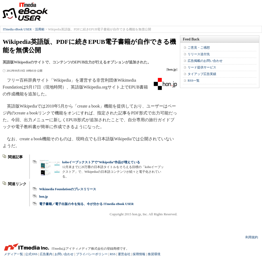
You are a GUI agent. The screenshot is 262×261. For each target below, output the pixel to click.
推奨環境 (154, 254)
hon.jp (43, 196)
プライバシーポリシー (92, 254)
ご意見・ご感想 (199, 47)
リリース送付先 (199, 54)
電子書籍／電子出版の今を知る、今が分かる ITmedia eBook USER (86, 204)
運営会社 (124, 254)
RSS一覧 (194, 80)
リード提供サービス (202, 67)
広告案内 (46, 254)
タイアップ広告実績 (202, 74)
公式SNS (31, 254)
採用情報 (139, 254)
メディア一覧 (13, 254)
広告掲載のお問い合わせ (205, 61)
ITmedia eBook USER (25, 12)
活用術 (39, 29)
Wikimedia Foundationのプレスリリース (67, 189)
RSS (112, 254)
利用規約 (251, 237)
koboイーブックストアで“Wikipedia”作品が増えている (101, 162)
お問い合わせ (64, 254)
